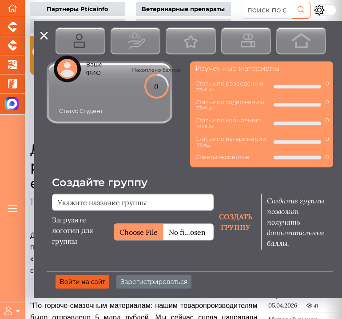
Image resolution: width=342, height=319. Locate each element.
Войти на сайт (82, 282)
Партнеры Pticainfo (77, 9)
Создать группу (235, 222)
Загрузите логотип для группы (72, 230)
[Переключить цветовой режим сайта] (325, 10)
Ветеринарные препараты (183, 9)
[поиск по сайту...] (267, 10)
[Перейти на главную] (12, 8)
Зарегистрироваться (153, 282)
